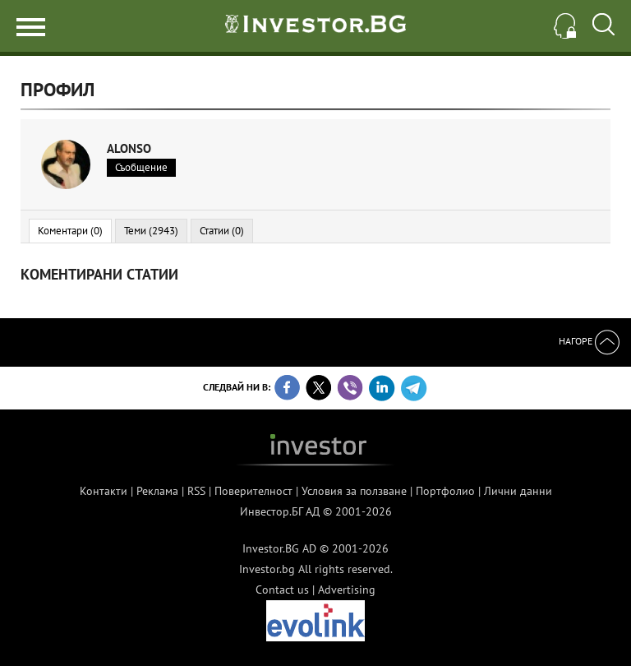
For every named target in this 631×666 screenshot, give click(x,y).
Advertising (346, 589)
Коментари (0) (70, 231)
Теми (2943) (151, 231)
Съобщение (141, 167)
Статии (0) (222, 231)
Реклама (157, 490)
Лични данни (518, 490)
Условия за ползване (354, 490)
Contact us (282, 589)
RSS (196, 490)
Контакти (103, 490)
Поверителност (253, 490)
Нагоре (589, 341)
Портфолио (445, 490)
